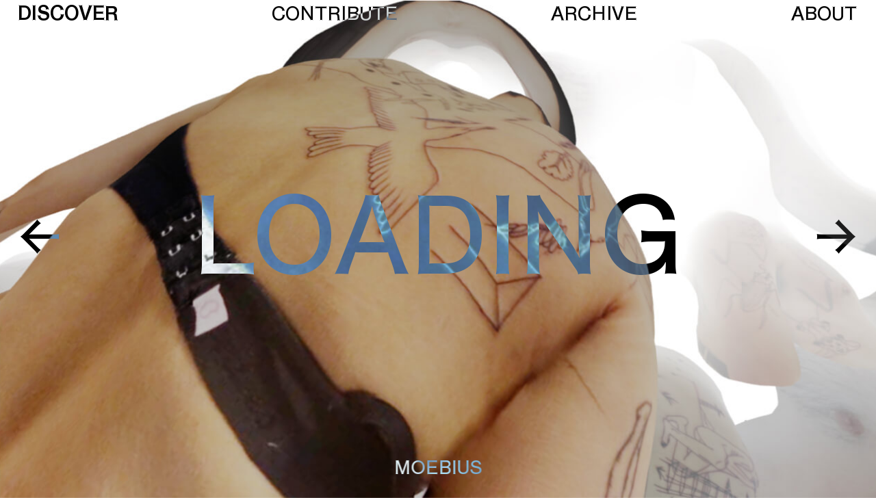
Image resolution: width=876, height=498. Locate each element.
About (824, 14)
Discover (68, 14)
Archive (594, 14)
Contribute (335, 14)
